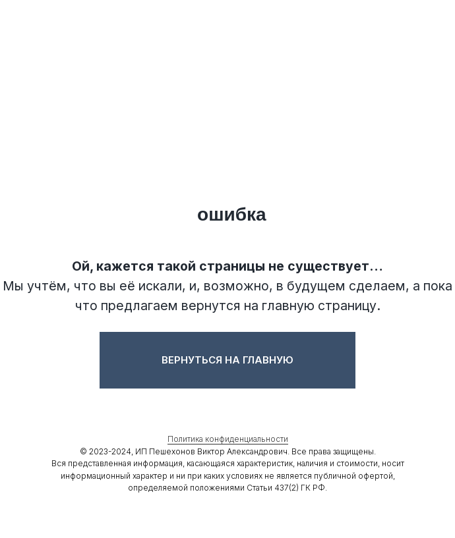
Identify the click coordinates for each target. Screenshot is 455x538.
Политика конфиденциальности (227, 439)
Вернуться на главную (227, 360)
